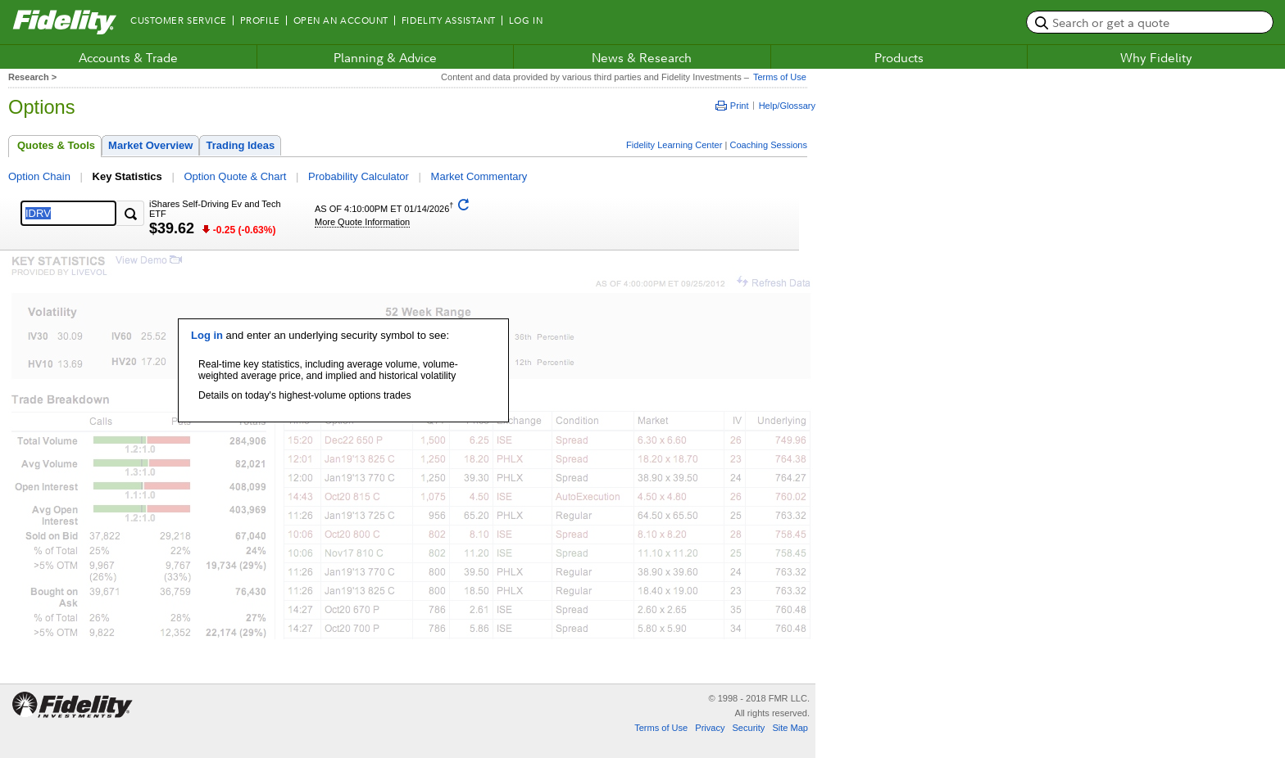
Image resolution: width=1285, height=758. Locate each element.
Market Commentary (479, 176)
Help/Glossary (787, 106)
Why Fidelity (1156, 57)
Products (899, 57)
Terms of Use (777, 77)
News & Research (642, 57)
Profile (260, 20)
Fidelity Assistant (449, 20)
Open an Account (340, 20)
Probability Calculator (358, 176)
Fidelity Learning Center (674, 145)
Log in (207, 335)
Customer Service (178, 20)
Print (732, 106)
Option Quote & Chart (235, 176)
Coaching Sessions (768, 145)
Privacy (709, 728)
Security (748, 728)
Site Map (790, 728)
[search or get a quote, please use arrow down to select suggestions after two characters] (1149, 22)
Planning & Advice (385, 57)
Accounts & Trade (128, 57)
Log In (526, 20)
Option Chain (39, 176)
